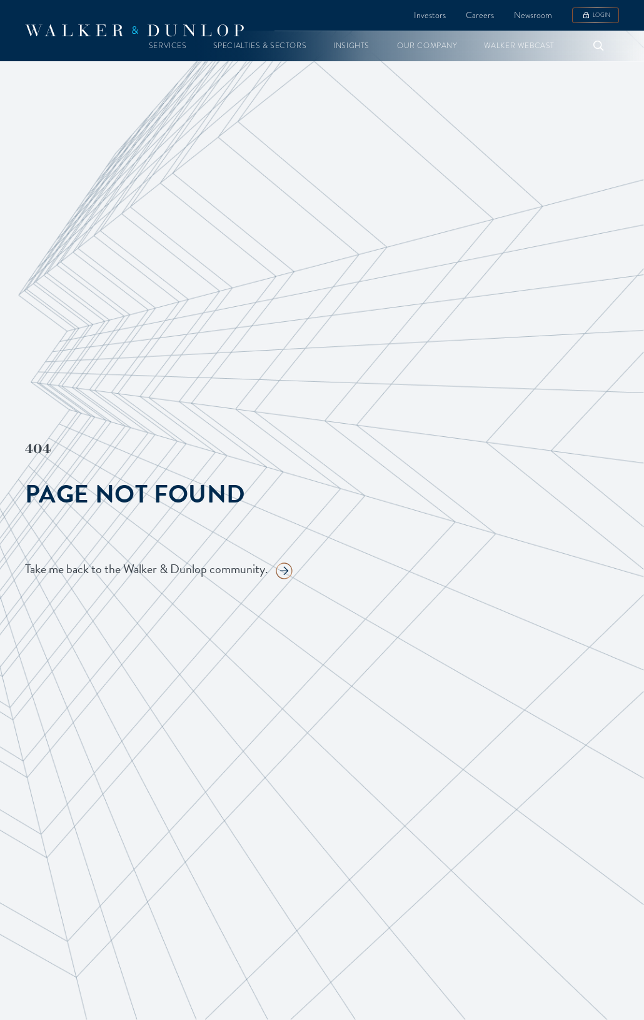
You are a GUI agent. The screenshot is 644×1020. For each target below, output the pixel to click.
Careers (480, 15)
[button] (168, 46)
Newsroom (533, 15)
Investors (430, 15)
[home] (134, 30)
